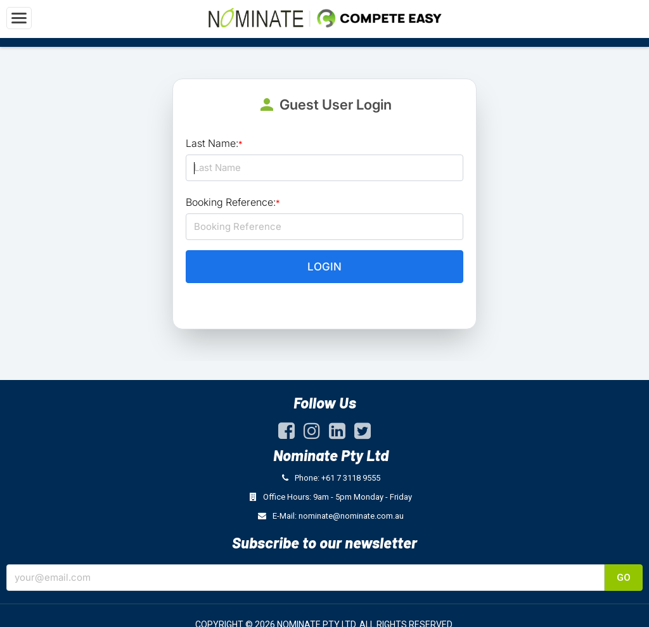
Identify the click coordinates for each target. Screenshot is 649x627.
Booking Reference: (233, 202)
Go (624, 577)
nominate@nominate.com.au (351, 516)
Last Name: (214, 143)
